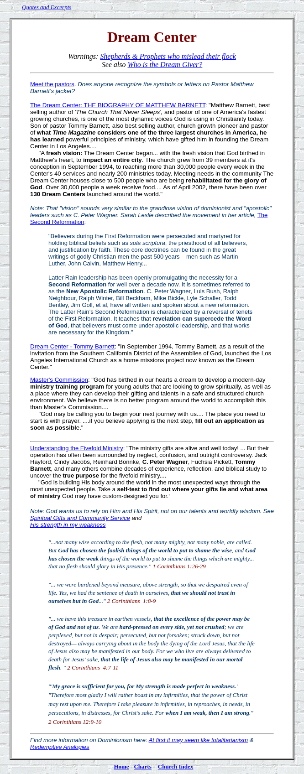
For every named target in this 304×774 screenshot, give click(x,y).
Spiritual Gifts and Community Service (80, 517)
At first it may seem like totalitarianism (198, 740)
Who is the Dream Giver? (165, 64)
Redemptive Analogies (59, 746)
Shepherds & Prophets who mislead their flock (168, 56)
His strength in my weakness (67, 524)
